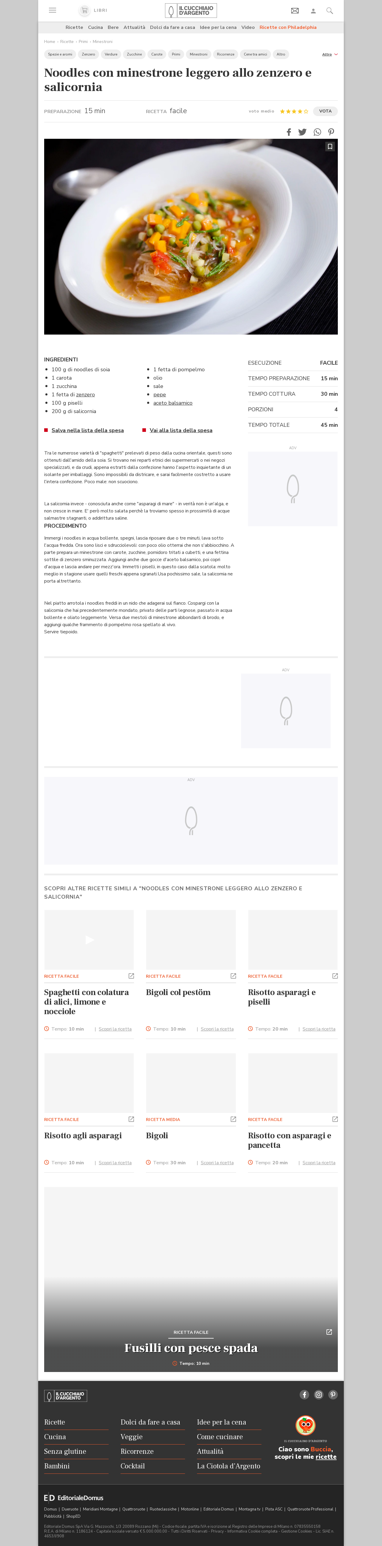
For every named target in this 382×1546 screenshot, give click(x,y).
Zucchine (134, 54)
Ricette (74, 27)
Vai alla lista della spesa (181, 430)
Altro (281, 54)
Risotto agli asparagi (83, 1135)
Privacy (217, 1531)
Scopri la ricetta (115, 1029)
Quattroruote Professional (310, 1509)
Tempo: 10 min (191, 1363)
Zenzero (88, 54)
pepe (159, 394)
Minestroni (103, 41)
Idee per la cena (218, 27)
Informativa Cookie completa (252, 1531)
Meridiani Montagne (100, 1509)
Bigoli (157, 1135)
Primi (83, 41)
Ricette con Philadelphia (288, 27)
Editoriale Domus (219, 1509)
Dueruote (70, 1509)
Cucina (95, 27)
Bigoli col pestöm (178, 992)
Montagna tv (250, 1509)
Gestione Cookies (296, 1531)
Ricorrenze (225, 54)
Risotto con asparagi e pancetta (290, 1140)
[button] (330, 54)
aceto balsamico (172, 402)
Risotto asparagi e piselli (282, 997)
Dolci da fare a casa (172, 27)
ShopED (73, 1516)
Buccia (321, 1449)
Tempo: (67, 1029)
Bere (113, 27)
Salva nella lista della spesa (88, 430)
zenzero (85, 394)
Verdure (111, 54)
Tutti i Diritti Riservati (189, 1531)
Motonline (190, 1509)
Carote (156, 54)
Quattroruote (134, 1509)
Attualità (134, 27)
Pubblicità (53, 1516)
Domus (51, 1509)
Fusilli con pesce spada (191, 1348)
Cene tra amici (255, 54)
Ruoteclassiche (163, 1509)
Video (248, 27)
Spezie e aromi (60, 54)
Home (49, 41)
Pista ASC (274, 1509)
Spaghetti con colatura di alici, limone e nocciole (86, 1002)
